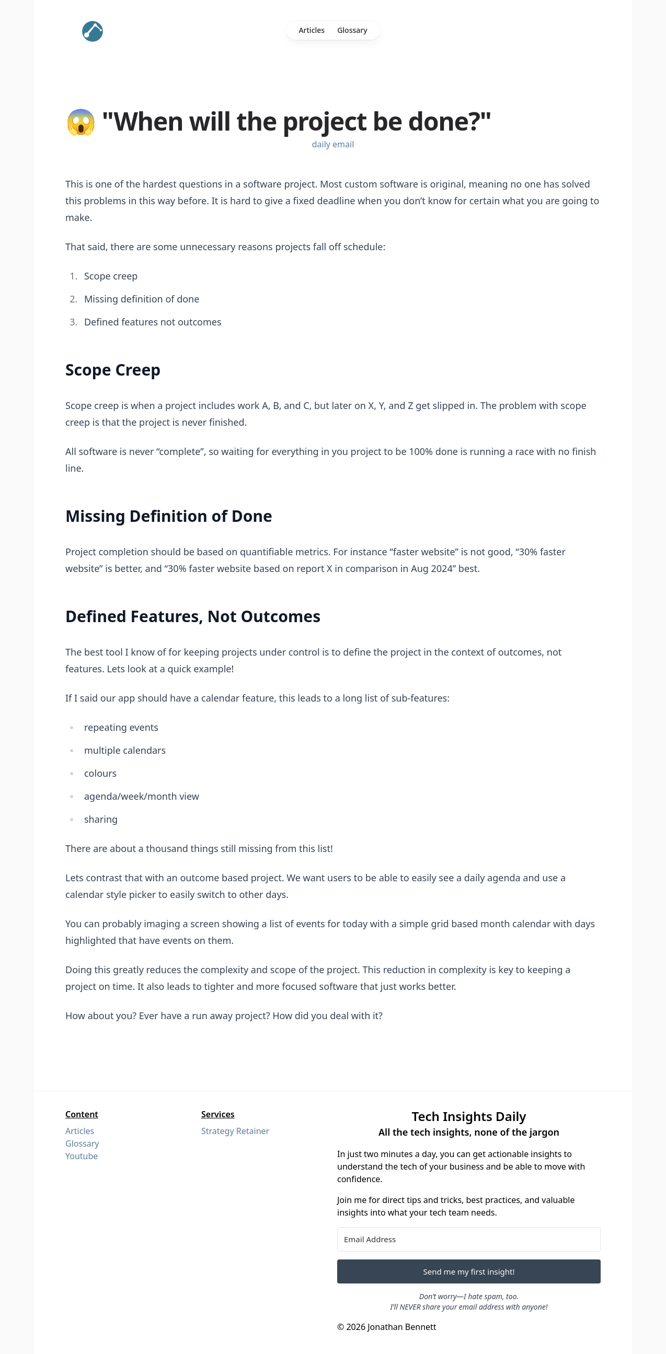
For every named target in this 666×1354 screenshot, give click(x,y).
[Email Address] (469, 1239)
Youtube (81, 1156)
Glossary (352, 30)
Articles (311, 30)
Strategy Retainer (235, 1131)
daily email (333, 144)
